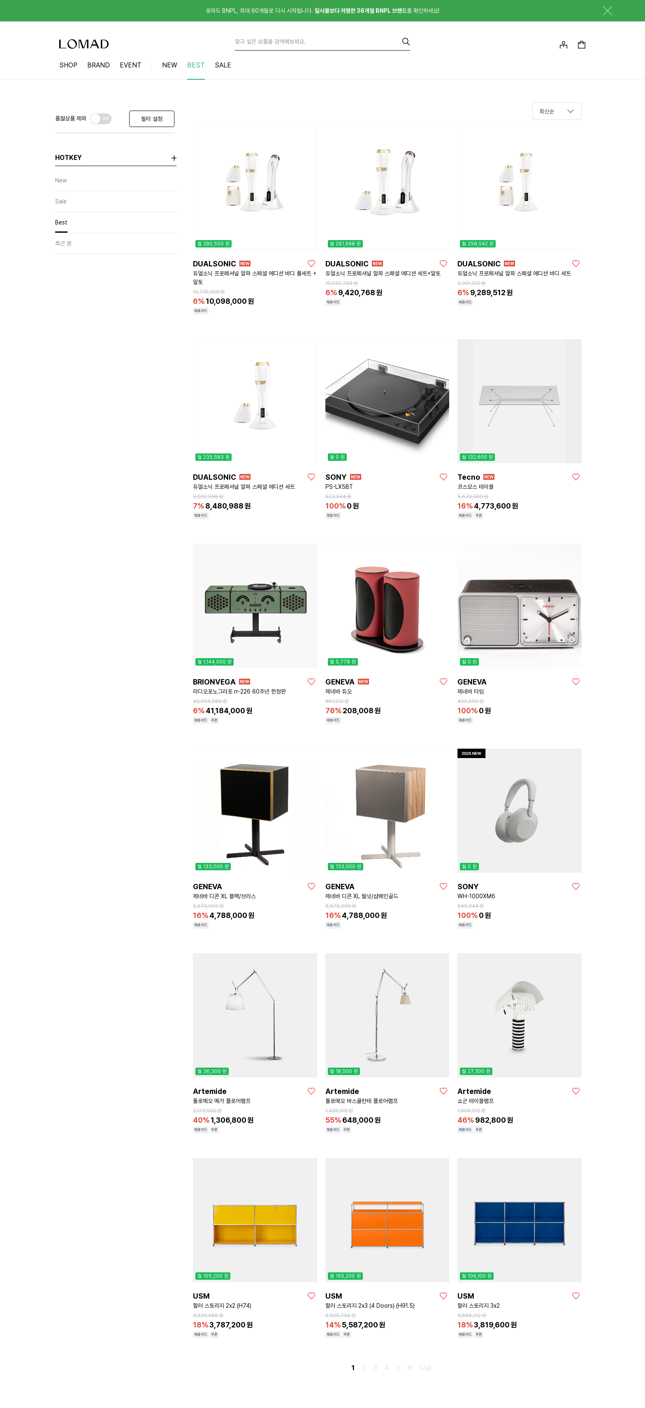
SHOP (68, 65)
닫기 (601, 10)
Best (61, 222)
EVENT (131, 65)
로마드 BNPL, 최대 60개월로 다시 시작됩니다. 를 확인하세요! (322, 10)
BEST (196, 65)
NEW (169, 65)
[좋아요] (311, 263)
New (61, 180)
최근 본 (63, 243)
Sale (61, 201)
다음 (426, 1368)
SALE (223, 65)
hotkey (68, 158)
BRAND (98, 65)
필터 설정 (151, 119)
